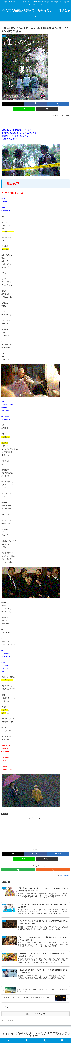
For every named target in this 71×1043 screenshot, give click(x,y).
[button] (47, 109)
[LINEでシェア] (24, 109)
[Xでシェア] (13, 104)
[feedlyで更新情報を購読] (18, 869)
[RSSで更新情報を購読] (53, 869)
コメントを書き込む (35, 1015)
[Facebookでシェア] (35, 104)
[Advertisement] (35, 121)
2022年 (4, 813)
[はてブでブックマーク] (58, 104)
